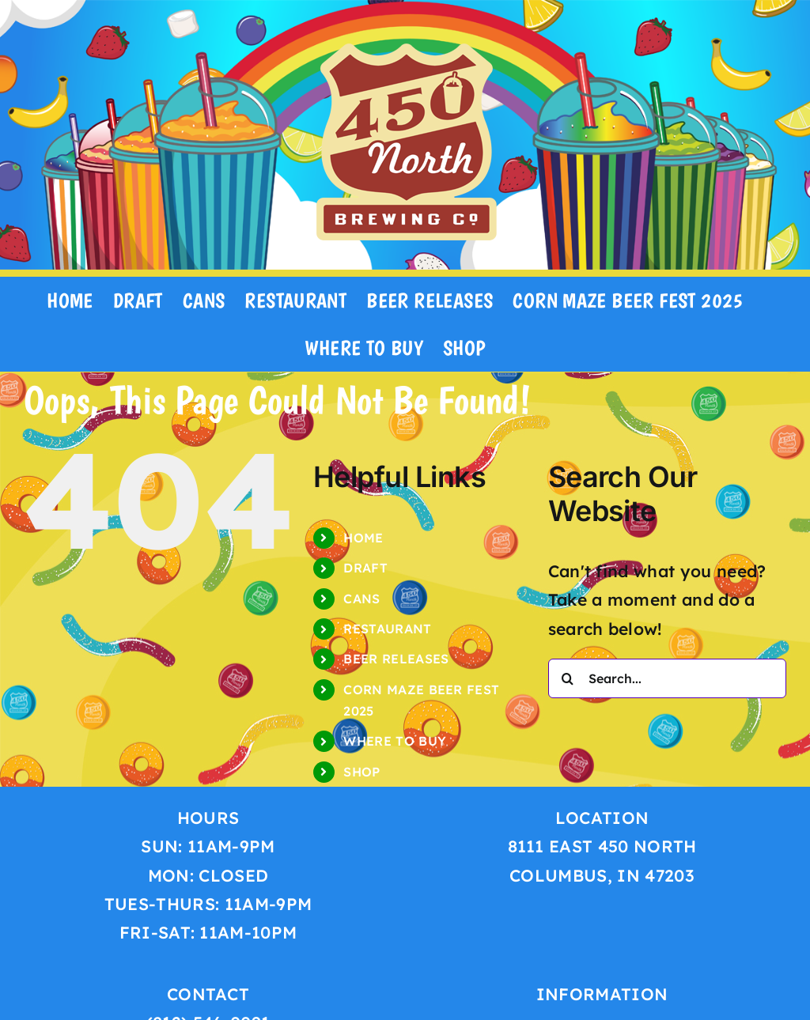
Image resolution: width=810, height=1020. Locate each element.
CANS (361, 598)
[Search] (568, 678)
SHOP (361, 772)
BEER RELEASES (396, 659)
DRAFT (365, 568)
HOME (363, 538)
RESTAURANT (387, 629)
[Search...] (667, 678)
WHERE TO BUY (394, 741)
